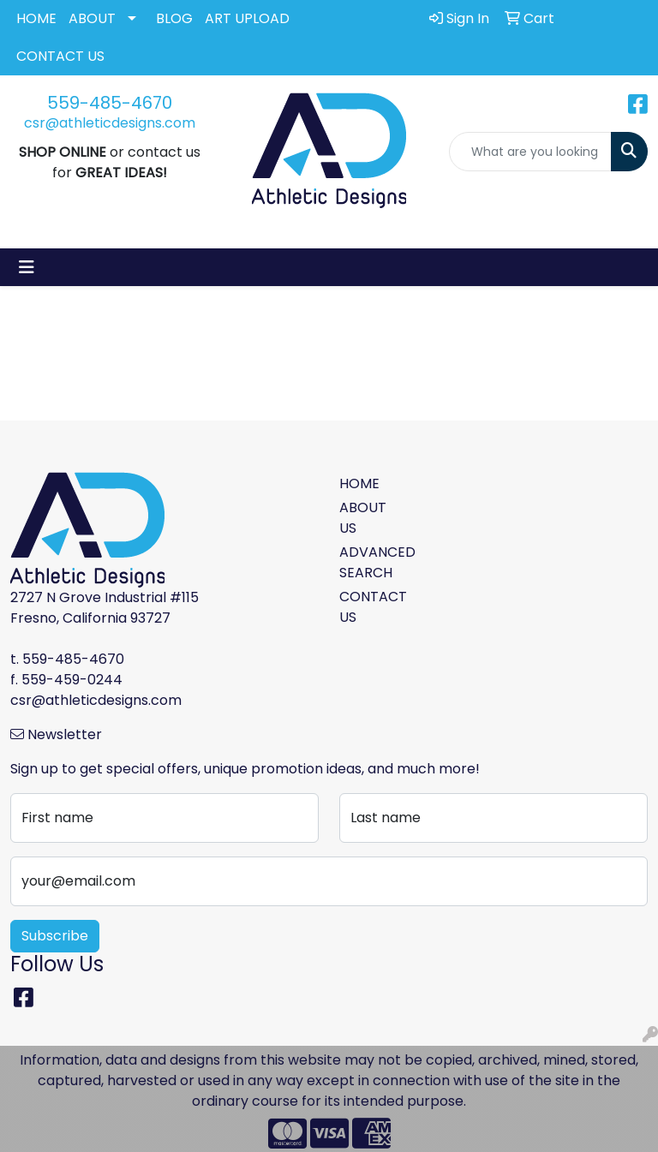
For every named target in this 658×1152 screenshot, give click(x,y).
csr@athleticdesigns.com (109, 123)
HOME (36, 18)
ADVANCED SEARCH (370, 562)
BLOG (174, 18)
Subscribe (54, 936)
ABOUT (92, 18)
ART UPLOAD (247, 18)
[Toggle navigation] (27, 267)
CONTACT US (60, 56)
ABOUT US (362, 518)
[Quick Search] (530, 151)
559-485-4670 (109, 103)
